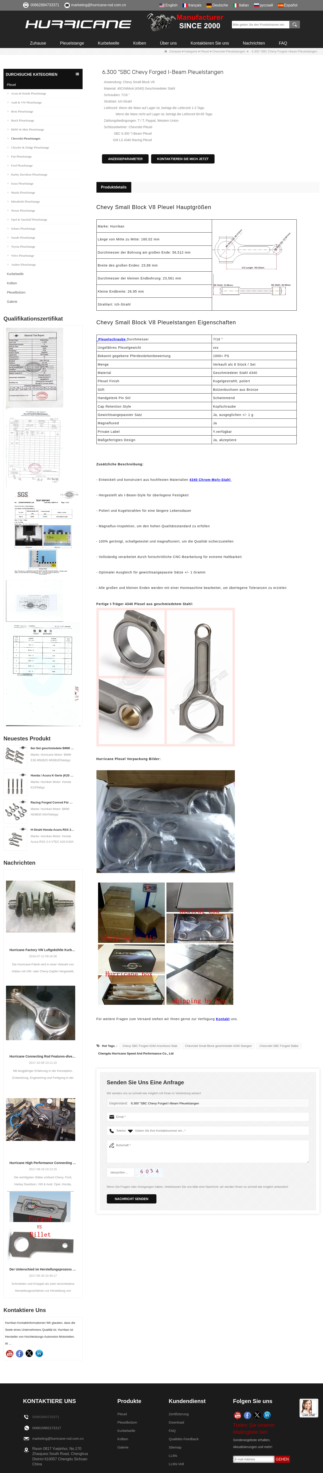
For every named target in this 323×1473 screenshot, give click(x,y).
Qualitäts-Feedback (185, 1439)
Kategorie (190, 51)
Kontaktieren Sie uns (210, 43)
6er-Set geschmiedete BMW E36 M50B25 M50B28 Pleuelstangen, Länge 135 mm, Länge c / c (53, 748)
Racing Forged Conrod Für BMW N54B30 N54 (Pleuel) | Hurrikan (53, 802)
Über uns (168, 43)
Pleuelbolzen (16, 292)
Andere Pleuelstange (22, 264)
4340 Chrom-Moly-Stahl (210, 480)
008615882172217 (47, 1428)
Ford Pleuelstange (20, 165)
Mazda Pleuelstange (21, 192)
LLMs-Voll (177, 1464)
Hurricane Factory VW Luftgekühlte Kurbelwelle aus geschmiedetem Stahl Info (43, 950)
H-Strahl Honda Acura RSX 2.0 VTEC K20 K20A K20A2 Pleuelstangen (53, 829)
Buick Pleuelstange (21, 120)
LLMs (173, 1456)
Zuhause (38, 43)
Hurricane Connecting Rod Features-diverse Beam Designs (43, 1056)
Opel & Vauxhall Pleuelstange (27, 219)
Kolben (139, 43)
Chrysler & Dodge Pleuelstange (28, 147)
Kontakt (223, 1019)
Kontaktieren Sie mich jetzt (183, 159)
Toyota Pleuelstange (21, 246)
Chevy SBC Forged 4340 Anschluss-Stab (150, 1046)
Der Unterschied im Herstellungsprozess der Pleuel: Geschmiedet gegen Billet (43, 1269)
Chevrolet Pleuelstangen (228, 51)
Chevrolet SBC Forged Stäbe (279, 1046)
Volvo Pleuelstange (21, 255)
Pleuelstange (72, 43)
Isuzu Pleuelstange (20, 183)
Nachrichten (254, 43)
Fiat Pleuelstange (20, 156)
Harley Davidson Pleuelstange (27, 174)
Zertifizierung (179, 1414)
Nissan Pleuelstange (21, 210)
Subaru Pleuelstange (22, 228)
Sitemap (175, 1447)
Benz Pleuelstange (20, 111)
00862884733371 (44, 5)
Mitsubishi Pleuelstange (24, 201)
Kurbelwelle (108, 43)
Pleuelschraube (112, 339)
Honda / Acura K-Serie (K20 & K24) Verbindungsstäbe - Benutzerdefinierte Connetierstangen (53, 775)
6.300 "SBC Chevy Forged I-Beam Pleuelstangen (164, 1103)
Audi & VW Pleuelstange (25, 102)
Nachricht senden (131, 1199)
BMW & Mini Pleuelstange (26, 129)
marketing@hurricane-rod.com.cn (98, 5)
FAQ (283, 43)
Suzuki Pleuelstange (21, 237)
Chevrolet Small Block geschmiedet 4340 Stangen (218, 1046)
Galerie (12, 301)
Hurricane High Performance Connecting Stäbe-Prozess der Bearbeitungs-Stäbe (43, 1163)
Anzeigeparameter (125, 159)
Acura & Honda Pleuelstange (27, 93)
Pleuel (205, 51)
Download (177, 1422)
